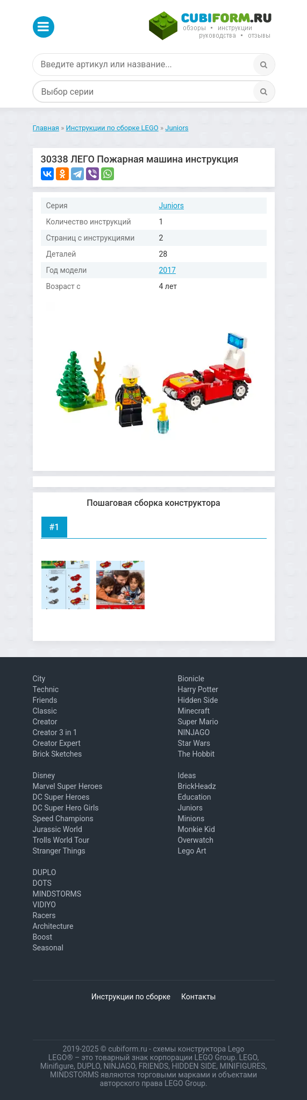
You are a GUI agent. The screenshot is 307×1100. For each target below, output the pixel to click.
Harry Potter (198, 689)
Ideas (187, 775)
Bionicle (191, 678)
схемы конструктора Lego (198, 1049)
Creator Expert (57, 743)
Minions (191, 818)
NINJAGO (194, 732)
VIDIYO (44, 904)
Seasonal (48, 947)
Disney (44, 775)
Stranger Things (59, 851)
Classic (45, 711)
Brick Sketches (57, 754)
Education (194, 797)
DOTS (42, 883)
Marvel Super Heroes (68, 786)
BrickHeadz (197, 786)
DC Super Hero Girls (66, 807)
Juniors (171, 205)
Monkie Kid (196, 829)
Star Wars (194, 743)
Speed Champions (63, 818)
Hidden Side (198, 700)
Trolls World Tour (61, 840)
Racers (44, 915)
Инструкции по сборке (130, 996)
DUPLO (44, 872)
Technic (46, 689)
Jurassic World (57, 829)
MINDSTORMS (57, 894)
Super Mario (198, 721)
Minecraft (194, 711)
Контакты (198, 996)
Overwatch (195, 840)
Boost (43, 937)
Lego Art (192, 851)
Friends (45, 700)
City (39, 678)
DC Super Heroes (61, 797)
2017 (167, 270)
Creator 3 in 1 (55, 732)
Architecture (53, 926)
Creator (45, 721)
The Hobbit (196, 754)
